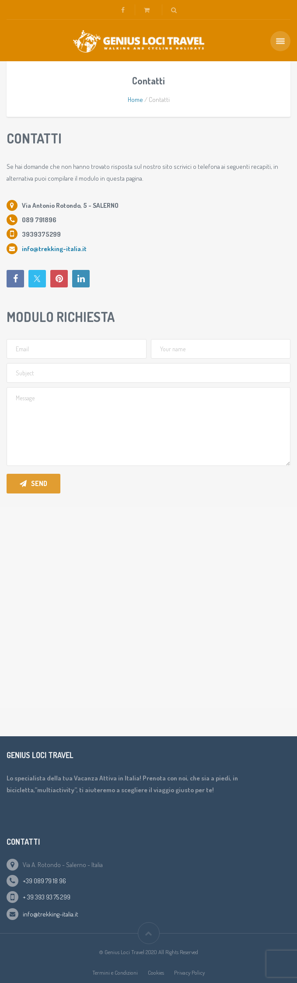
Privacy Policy (189, 972)
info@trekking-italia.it (50, 914)
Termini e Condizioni (115, 972)
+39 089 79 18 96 (44, 881)
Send (33, 483)
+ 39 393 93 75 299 (46, 897)
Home (135, 99)
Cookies (156, 972)
